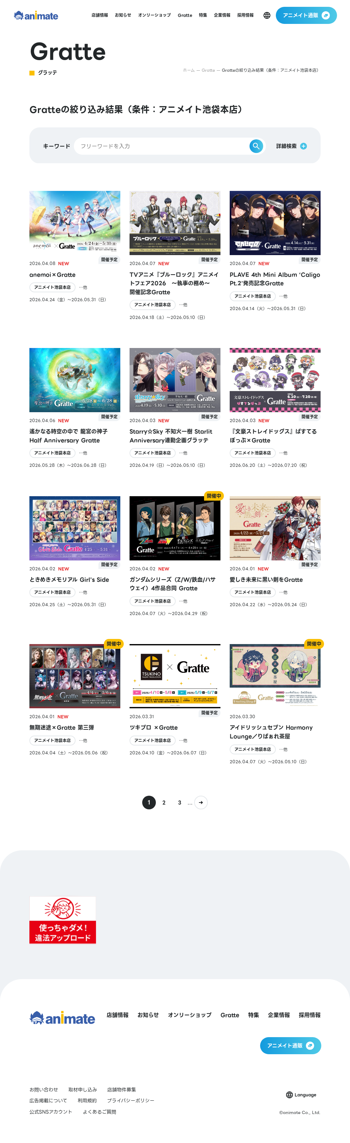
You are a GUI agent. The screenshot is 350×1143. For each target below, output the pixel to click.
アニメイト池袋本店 (52, 287)
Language (305, 1094)
